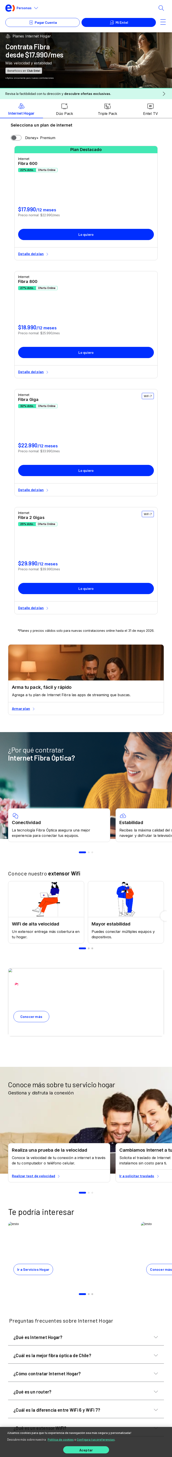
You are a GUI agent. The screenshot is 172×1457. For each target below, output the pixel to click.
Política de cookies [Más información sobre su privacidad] (61, 1439)
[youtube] (48, 1334)
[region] (86, 1442)
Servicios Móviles (25, 1390)
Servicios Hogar (24, 1364)
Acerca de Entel (24, 1415)
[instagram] (58, 1334)
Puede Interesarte (26, 1377)
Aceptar (86, 1450)
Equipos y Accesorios (29, 1402)
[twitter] (38, 1334)
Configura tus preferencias (96, 1439)
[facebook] (28, 1334)
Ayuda (14, 1352)
